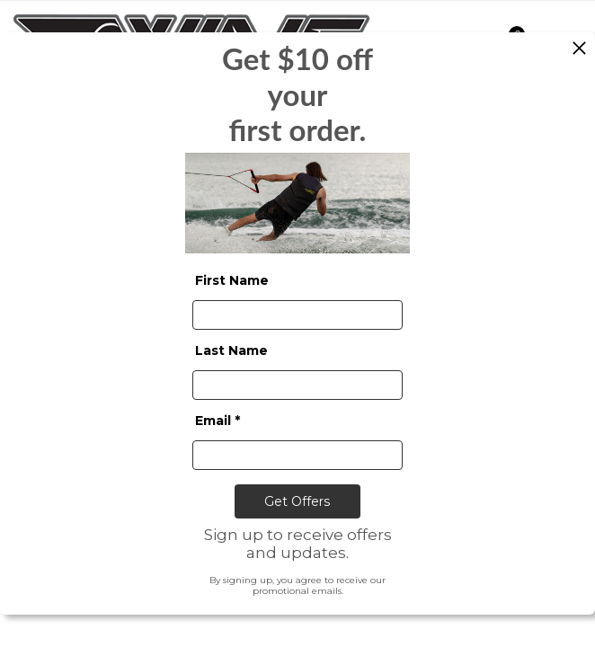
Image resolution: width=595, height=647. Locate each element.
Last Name (231, 349)
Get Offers (297, 500)
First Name (232, 279)
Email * (217, 420)
